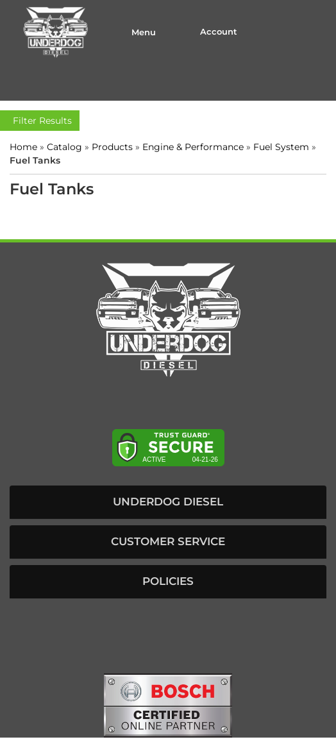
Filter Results (40, 120)
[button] (168, 502)
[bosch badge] (168, 704)
